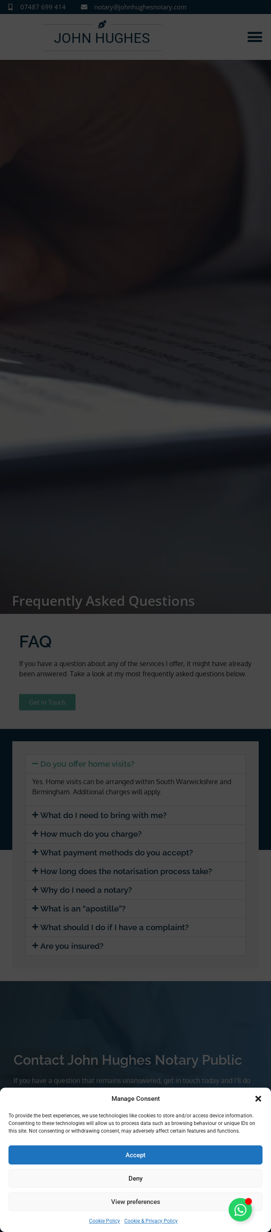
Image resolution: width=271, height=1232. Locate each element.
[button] (258, 1098)
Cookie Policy (104, 1221)
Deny (135, 1178)
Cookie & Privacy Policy (151, 1221)
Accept (135, 1155)
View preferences (135, 1202)
